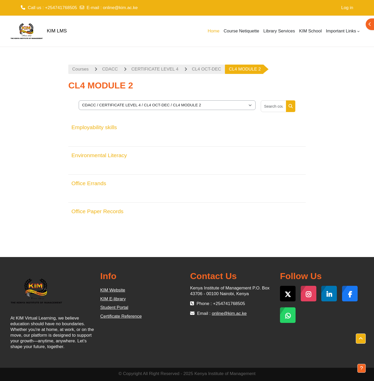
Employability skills (94, 127)
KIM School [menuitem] (310, 31)
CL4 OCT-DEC (206, 69)
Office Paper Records (97, 211)
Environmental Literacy (99, 155)
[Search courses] (273, 106)
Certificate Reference (121, 316)
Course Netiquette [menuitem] (241, 31)
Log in (347, 7)
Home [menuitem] (213, 31)
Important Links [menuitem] (341, 31)
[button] (361, 339)
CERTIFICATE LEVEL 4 (154, 69)
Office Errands (88, 183)
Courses (80, 69)
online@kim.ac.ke (120, 7)
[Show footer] (361, 368)
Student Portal (114, 307)
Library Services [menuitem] (279, 31)
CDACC (110, 69)
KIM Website (112, 290)
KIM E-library (113, 298)
